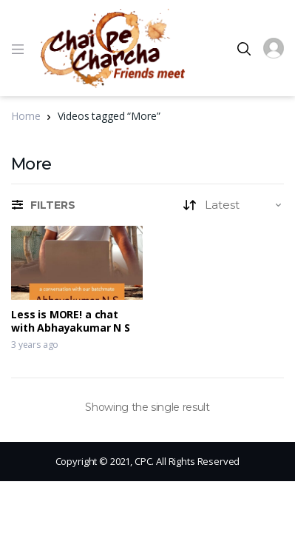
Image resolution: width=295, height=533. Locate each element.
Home (25, 116)
